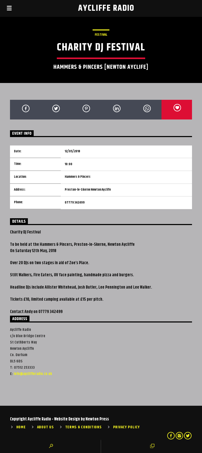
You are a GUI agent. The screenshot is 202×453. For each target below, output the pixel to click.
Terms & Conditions (83, 427)
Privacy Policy (126, 427)
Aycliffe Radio (106, 8)
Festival (101, 34)
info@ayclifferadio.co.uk (33, 374)
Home (21, 427)
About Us (45, 427)
